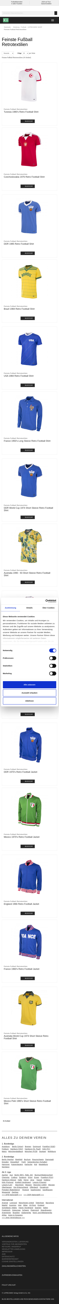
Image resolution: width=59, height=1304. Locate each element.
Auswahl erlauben (29, 693)
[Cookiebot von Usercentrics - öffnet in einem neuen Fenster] (45, 601)
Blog (4, 1299)
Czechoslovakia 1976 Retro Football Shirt (24, 177)
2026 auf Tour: (46, 2)
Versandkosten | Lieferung (15, 1242)
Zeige (19, 53)
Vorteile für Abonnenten (14, 1244)
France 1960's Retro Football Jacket (21, 969)
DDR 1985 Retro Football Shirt (19, 244)
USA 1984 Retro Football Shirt (19, 376)
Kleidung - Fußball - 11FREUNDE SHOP (27, 27)
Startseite (7, 27)
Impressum (7, 1252)
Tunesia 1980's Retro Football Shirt (21, 112)
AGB (4, 1254)
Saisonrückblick (46, 4)
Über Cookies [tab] (48, 608)
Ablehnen (29, 701)
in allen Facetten (16, 4)
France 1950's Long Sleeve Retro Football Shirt (27, 441)
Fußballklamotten (16, 2)
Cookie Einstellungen (12, 1261)
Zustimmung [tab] (10, 608)
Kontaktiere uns (46, 1299)
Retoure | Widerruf (11, 1247)
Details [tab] (29, 608)
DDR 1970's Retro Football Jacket (20, 772)
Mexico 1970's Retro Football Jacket (22, 837)
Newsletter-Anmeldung (13, 1249)
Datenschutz (8, 1257)
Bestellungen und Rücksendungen (23, 1299)
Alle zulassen (29, 685)
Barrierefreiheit (10, 1259)
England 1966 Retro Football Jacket (21, 904)
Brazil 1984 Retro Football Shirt (19, 309)
